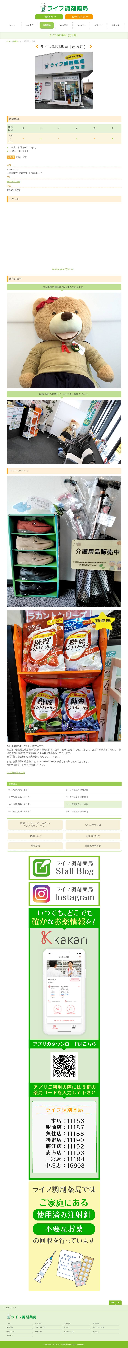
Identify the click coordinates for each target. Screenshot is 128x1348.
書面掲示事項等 (93, 846)
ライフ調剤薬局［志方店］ (77, 804)
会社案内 (38, 1323)
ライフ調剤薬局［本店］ (18, 790)
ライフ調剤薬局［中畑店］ (77, 811)
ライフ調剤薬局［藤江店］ (19, 804)
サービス (67, 1327)
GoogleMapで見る (61, 269)
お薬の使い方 (93, 836)
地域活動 (35, 846)
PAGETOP (115, 1303)
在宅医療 (96, 1323)
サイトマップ (11, 1307)
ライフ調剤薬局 (63, 1344)
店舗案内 (48, 17)
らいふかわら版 (93, 825)
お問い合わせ (78, 17)
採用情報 (38, 1331)
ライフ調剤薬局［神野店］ (77, 797)
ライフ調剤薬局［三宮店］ (19, 811)
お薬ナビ (9, 1335)
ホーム (8, 1323)
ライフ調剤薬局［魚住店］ (19, 797)
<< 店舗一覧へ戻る (16, 772)
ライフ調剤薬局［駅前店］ (77, 790)
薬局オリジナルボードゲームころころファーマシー (35, 824)
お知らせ (96, 1331)
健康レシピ (35, 836)
